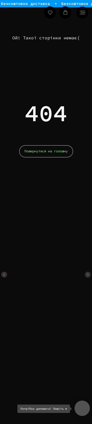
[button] (50, 12)
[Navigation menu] (82, 12)
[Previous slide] (4, 275)
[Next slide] (88, 275)
